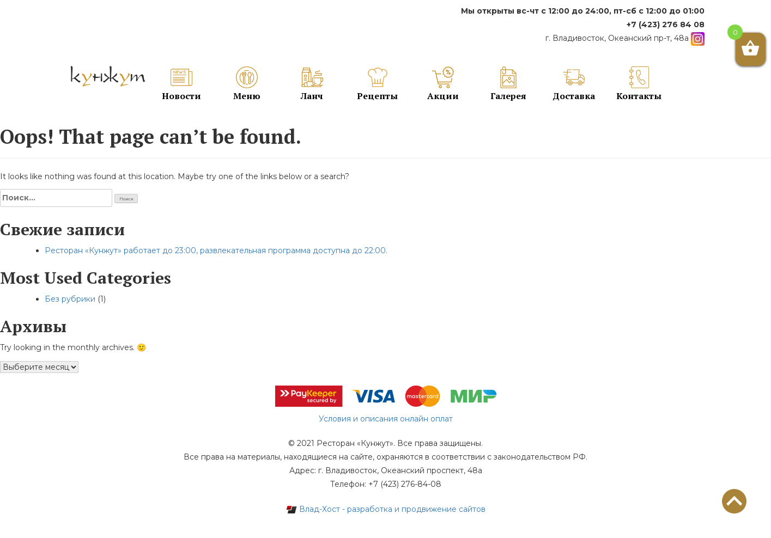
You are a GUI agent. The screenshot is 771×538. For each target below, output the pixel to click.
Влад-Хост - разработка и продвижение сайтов (385, 509)
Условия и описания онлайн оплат (386, 419)
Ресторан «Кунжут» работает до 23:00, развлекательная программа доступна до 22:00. (216, 250)
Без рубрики (70, 299)
